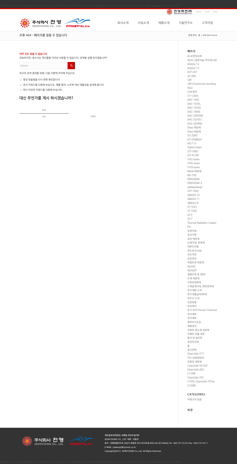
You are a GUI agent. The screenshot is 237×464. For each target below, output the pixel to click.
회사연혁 (191, 350)
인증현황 (191, 302)
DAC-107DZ (194, 108)
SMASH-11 (193, 199)
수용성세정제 (194, 282)
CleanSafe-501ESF (197, 366)
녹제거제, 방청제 (196, 243)
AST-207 (192, 72)
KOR (207, 12)
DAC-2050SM (195, 116)
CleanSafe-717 (195, 354)
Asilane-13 (193, 68)
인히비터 (191, 306)
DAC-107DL (194, 104)
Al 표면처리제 (194, 56)
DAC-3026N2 (194, 124)
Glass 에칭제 (194, 127)
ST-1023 (192, 207)
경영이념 (191, 231)
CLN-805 (192, 92)
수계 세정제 (193, 278)
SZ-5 (189, 215)
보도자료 (191, 254)
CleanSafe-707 (195, 377)
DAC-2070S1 (194, 119)
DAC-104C (193, 100)
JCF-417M (193, 155)
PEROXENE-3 (194, 183)
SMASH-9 (192, 203)
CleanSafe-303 (195, 369)
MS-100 (191, 175)
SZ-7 (189, 219)
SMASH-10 (193, 195)
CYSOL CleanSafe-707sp (200, 381)
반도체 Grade (194, 250)
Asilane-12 (193, 64)
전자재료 (191, 314)
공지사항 (191, 235)
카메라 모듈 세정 (196, 334)
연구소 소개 (193, 298)
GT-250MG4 (194, 139)
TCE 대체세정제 (195, 358)
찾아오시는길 (194, 322)
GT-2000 (192, 135)
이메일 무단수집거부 (130, 435)
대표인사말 (193, 246)
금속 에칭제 (193, 239)
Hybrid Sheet (194, 147)
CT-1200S (192, 96)
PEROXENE (193, 179)
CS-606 (191, 373)
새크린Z (191, 266)
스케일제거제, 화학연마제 (200, 286)
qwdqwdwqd (194, 187)
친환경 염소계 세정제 (198, 330)
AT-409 (191, 76)
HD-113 (191, 143)
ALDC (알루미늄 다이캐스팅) (202, 60)
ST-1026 (192, 211)
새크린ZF (192, 270)
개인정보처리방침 (112, 435)
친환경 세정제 (194, 362)
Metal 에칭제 (194, 171)
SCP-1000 (192, 191)
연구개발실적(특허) (197, 294)
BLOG (198, 12)
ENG (215, 12)
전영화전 (179, 12)
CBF (189, 80)
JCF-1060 (192, 151)
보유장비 (191, 258)
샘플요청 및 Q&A (196, 274)
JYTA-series (193, 167)
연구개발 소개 (194, 290)
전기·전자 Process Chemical (202, 310)
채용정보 (191, 326)
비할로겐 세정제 (195, 262)
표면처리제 (193, 342)
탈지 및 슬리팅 (194, 338)
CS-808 (191, 385)
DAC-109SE (194, 112)
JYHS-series (193, 163)
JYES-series (193, 159)
